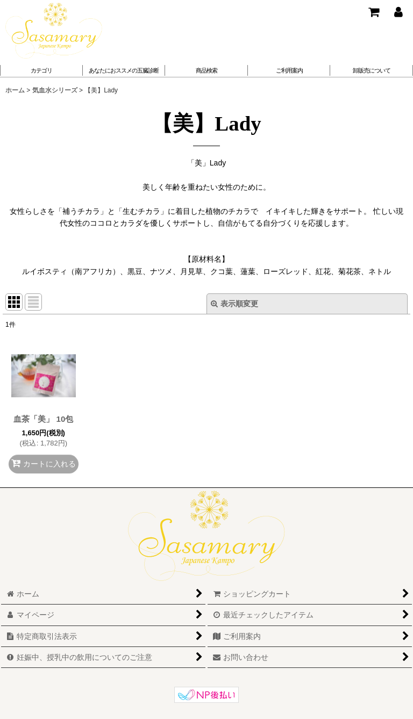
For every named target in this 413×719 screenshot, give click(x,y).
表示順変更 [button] (234, 303)
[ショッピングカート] (373, 12)
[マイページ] (398, 12)
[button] (124, 70)
